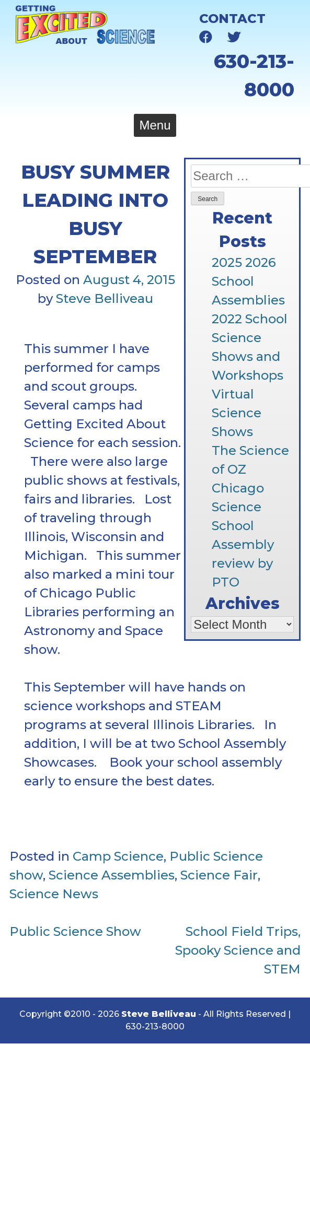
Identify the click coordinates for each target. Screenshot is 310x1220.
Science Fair (219, 875)
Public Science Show (75, 931)
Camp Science (118, 856)
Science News (53, 893)
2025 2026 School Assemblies (248, 281)
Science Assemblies (112, 875)
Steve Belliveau (104, 298)
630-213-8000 (155, 1026)
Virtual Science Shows (236, 412)
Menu (154, 125)
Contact (232, 18)
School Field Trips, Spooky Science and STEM (238, 950)
